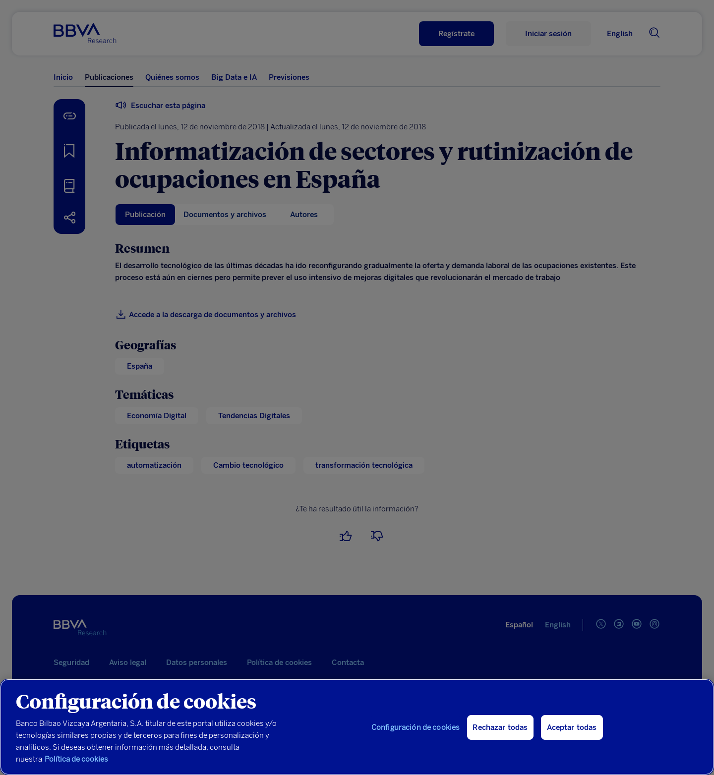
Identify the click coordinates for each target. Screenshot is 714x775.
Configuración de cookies (415, 727)
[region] (357, 727)
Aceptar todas (572, 727)
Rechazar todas (500, 727)
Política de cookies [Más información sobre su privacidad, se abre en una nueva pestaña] (76, 759)
